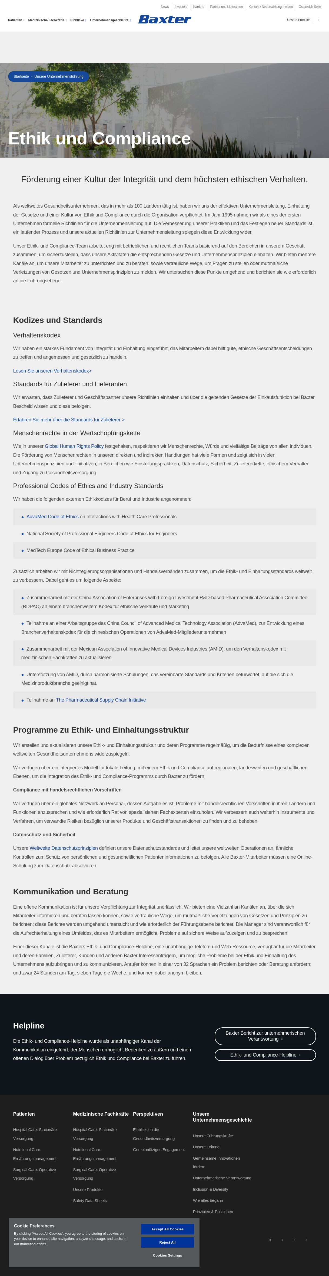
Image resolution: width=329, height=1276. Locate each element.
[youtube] (306, 1239)
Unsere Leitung (206, 1147)
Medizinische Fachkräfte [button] (46, 20)
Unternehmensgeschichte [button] (109, 20)
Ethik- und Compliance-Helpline (264, 1055)
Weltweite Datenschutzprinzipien (64, 848)
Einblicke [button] (77, 20)
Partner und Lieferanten (226, 7)
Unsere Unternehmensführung (59, 76)
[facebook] (282, 1239)
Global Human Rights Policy (74, 446)
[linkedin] (270, 1239)
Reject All (167, 1242)
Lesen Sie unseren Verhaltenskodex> (52, 371)
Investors (181, 7)
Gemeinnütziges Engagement (159, 1149)
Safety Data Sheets (90, 1200)
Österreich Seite (310, 7)
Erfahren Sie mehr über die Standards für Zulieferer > (69, 419)
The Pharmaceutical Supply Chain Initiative (101, 700)
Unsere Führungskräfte (213, 1135)
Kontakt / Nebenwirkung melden (271, 7)
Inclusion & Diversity (210, 1189)
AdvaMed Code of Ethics (52, 516)
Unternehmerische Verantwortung (222, 1178)
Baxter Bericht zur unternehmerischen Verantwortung (265, 1036)
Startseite (21, 76)
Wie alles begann (208, 1200)
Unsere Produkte (298, 20)
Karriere (198, 7)
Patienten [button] (15, 20)
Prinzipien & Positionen (213, 1211)
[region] (104, 1242)
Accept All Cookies (167, 1229)
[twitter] (294, 1239)
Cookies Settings (167, 1255)
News (165, 7)
